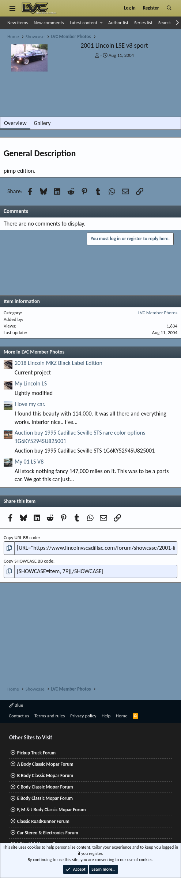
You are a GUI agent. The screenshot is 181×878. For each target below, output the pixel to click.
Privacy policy (83, 715)
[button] (101, 23)
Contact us (19, 715)
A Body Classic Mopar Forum (45, 764)
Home (122, 715)
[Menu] (12, 8)
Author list (118, 22)
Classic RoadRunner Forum (43, 821)
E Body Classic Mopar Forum (45, 798)
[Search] (169, 8)
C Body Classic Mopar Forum (45, 787)
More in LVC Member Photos (34, 352)
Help (106, 715)
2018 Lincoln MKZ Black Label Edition (58, 362)
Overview (15, 123)
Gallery (42, 123)
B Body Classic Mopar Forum (45, 775)
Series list (143, 22)
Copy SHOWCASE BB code (28, 561)
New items (17, 22)
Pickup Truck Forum (36, 753)
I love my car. (30, 403)
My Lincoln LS (31, 383)
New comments (49, 22)
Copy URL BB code (21, 537)
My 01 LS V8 (29, 461)
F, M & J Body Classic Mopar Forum (51, 809)
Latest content (83, 22)
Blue (16, 705)
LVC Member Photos (157, 312)
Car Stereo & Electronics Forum (47, 832)
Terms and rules (49, 715)
